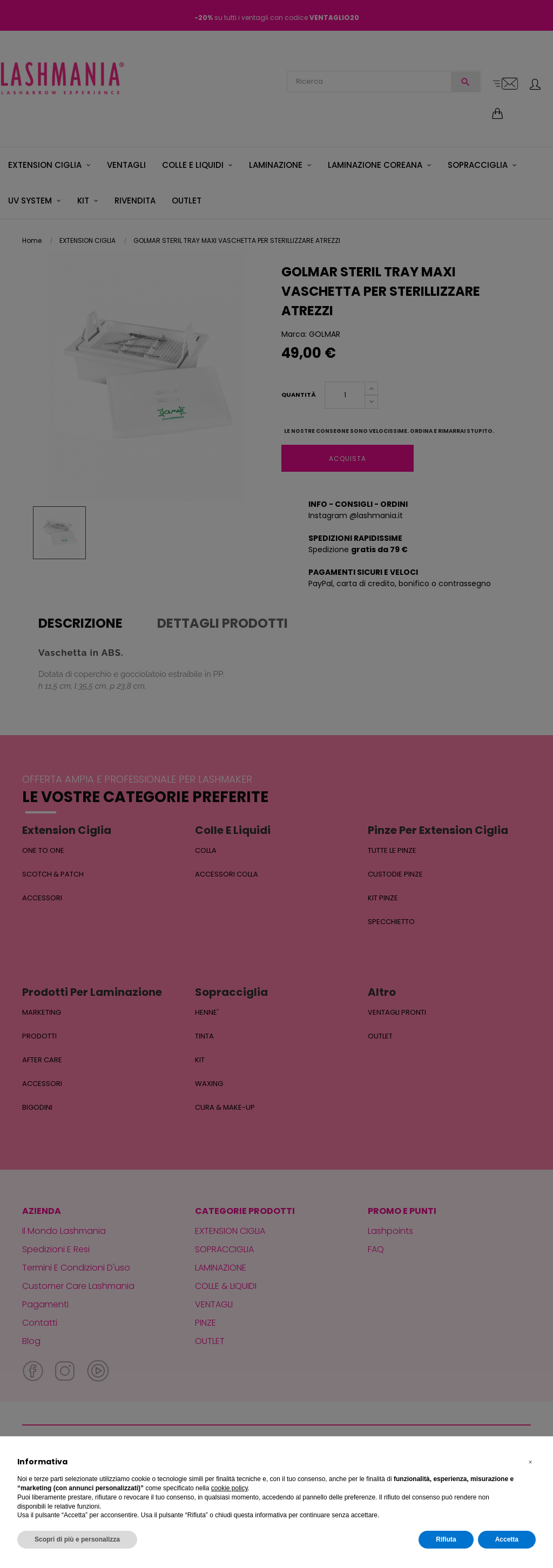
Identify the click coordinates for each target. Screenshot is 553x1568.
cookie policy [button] (229, 1488)
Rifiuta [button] (446, 1539)
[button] (530, 1462)
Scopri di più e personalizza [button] (77, 1539)
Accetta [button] (506, 1539)
